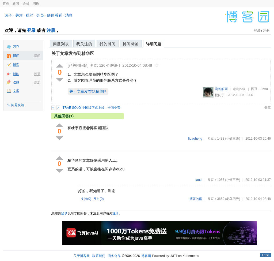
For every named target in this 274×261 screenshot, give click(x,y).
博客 (16, 65)
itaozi (198, 180)
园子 (8, 15)
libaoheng (195, 138)
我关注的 (84, 44)
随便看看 (54, 15)
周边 (36, 3)
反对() (98, 199)
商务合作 (114, 256)
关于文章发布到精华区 (72, 53)
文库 (16, 91)
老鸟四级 (239, 89)
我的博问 (108, 44)
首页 (6, 3)
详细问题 (153, 44)
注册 (51, 30)
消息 (69, 15)
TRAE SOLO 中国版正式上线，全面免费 (91, 108)
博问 (16, 56)
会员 (26, 3)
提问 (37, 56)
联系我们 (98, 256)
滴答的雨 (221, 89)
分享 (267, 108)
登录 (31, 30)
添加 (37, 82)
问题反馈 (17, 105)
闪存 (16, 47)
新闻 (16, 3)
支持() (86, 199)
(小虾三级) (232, 138)
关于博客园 (82, 256)
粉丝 (29, 15)
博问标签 (131, 44)
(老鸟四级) (232, 199)
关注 (19, 15)
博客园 (146, 256)
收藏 (16, 82)
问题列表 (61, 44)
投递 (37, 74)
